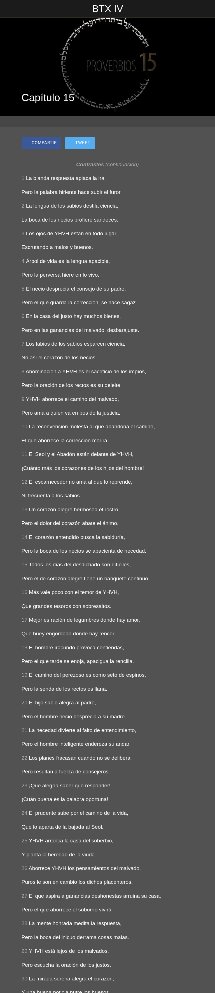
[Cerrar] (9, 9)
